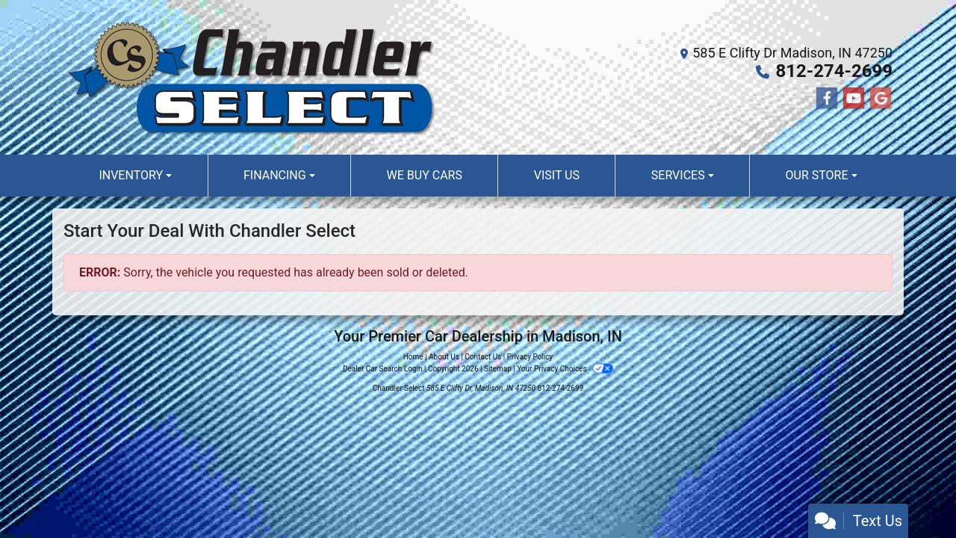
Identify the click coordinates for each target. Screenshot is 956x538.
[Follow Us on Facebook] (826, 98)
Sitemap (498, 369)
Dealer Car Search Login (383, 369)
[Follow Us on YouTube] (853, 98)
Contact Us (483, 357)
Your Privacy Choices (565, 369)
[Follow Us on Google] (880, 98)
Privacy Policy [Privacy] (530, 357)
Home (413, 357)
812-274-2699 (834, 71)
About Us (444, 357)
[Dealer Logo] (250, 77)
